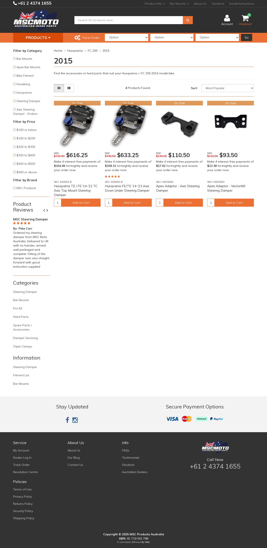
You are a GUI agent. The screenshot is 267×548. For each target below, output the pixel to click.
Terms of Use (22, 489)
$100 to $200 (25, 138)
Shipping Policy (23, 518)
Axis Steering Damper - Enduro (25, 112)
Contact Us (75, 465)
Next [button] (49, 211)
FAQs (125, 450)
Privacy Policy (22, 496)
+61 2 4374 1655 (34, 3)
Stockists (218, 4)
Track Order (21, 465)
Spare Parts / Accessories (22, 327)
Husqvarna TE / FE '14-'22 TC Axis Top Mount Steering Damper (75, 190)
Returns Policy (23, 504)
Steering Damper (28, 101)
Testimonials (131, 457)
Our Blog (73, 457)
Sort (194, 88)
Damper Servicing (25, 338)
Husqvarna (24, 92)
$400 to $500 (25, 164)
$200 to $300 (25, 147)
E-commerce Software (129, 542)
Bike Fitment (25, 75)
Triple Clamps (22, 346)
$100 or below (26, 130)
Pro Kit (17, 308)
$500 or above (26, 172)
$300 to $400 (25, 155)
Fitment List (21, 375)
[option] (31, 242)
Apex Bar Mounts (28, 67)
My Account (21, 450)
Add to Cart (81, 203)
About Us (200, 4)
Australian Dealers (135, 472)
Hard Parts (21, 317)
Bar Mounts (179, 4)
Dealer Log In (22, 457)
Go (247, 37)
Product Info (155, 4)
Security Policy (23, 511)
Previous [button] (46, 211)
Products (38, 37)
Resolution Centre (25, 472)
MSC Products (26, 188)
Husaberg (23, 84)
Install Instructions (241, 4)
